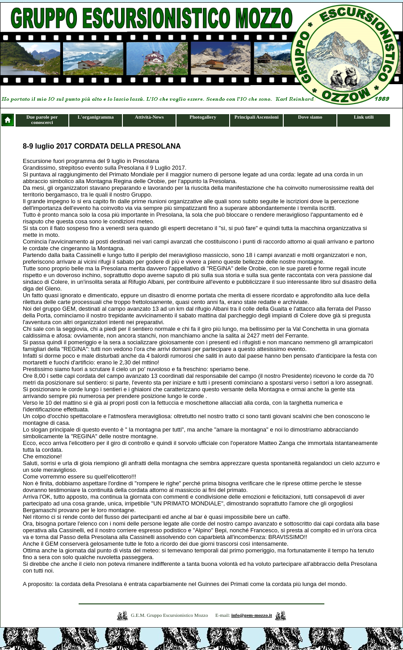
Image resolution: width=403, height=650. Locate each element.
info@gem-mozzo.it (251, 615)
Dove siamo (310, 117)
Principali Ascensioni (257, 117)
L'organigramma (96, 117)
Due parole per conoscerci (42, 119)
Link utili (364, 117)
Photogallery (202, 117)
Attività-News (149, 117)
